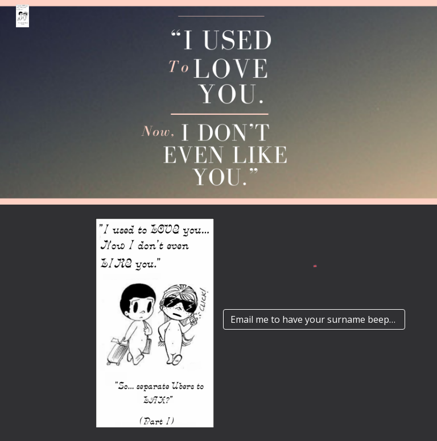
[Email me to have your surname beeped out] (314, 319)
